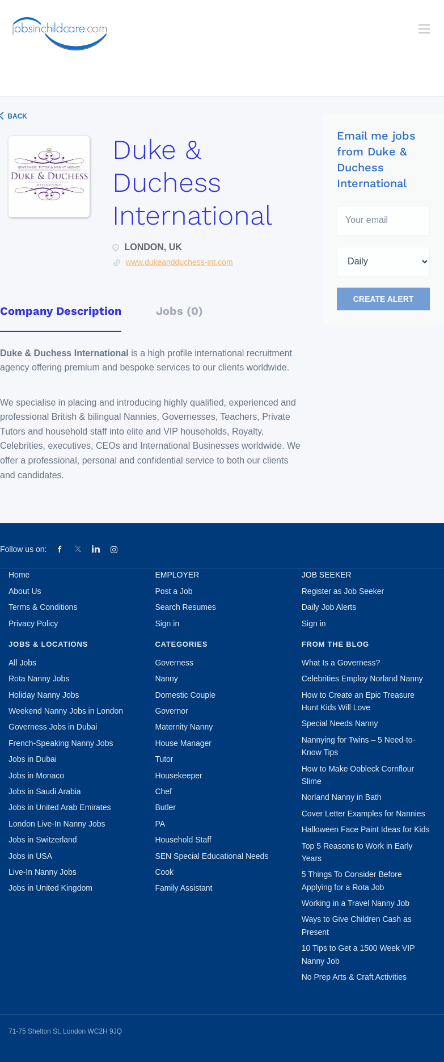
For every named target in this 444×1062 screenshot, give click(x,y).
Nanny (166, 678)
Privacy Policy (33, 623)
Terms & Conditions (43, 607)
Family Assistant (183, 887)
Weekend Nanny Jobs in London (66, 710)
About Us (25, 591)
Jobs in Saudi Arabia (45, 791)
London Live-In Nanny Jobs (57, 823)
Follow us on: (23, 549)
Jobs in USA (30, 856)
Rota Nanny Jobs (39, 678)
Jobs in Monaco (36, 775)
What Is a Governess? (341, 662)
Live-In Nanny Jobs (43, 871)
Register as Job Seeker (343, 591)
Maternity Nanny (184, 726)
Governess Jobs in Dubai (53, 726)
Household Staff (183, 839)
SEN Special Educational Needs (211, 856)
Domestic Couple (185, 694)
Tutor (164, 759)
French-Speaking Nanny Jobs (61, 743)
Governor (171, 710)
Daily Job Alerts (329, 607)
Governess (174, 662)
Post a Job (173, 591)
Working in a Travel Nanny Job (355, 903)
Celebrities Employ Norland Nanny (362, 678)
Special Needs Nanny (340, 723)
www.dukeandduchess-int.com (178, 262)
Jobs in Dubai (33, 759)
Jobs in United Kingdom (50, 887)
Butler (165, 807)
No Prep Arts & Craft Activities (354, 976)
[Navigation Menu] (424, 29)
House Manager (183, 743)
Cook (164, 871)
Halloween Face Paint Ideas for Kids (366, 829)
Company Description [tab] (60, 311)
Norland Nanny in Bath (342, 797)
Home (19, 574)
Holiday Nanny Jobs (44, 694)
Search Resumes (185, 607)
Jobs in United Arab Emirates (60, 807)
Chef (163, 791)
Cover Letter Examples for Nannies (363, 813)
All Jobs (22, 662)
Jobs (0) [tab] (179, 311)
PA (160, 823)
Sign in (167, 623)
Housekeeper (178, 775)
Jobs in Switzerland (43, 839)
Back (16, 116)
